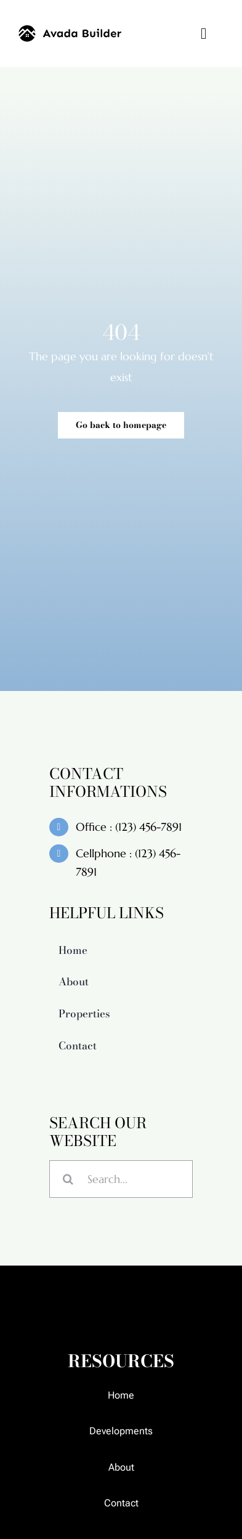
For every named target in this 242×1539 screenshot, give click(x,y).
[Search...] (121, 1190)
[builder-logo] (69, 30)
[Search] (68, 1190)
